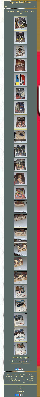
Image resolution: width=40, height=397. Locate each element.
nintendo (26, 376)
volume (31, 380)
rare (13, 382)
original (18, 380)
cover (20, 374)
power (13, 380)
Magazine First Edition (20, 386)
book (24, 382)
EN (19, 393)
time (24, 374)
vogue (27, 380)
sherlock (18, 379)
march (8, 374)
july (23, 379)
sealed (21, 379)
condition (16, 374)
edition (32, 376)
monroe (17, 382)
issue (32, 379)
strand (22, 380)
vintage (28, 374)
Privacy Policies (20, 389)
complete (27, 379)
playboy (13, 379)
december (8, 379)
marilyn (9, 382)
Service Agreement (20, 391)
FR (21, 393)
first (22, 376)
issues (12, 374)
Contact (20, 388)
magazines (9, 376)
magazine (16, 376)
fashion (32, 374)
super (10, 380)
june (24, 380)
